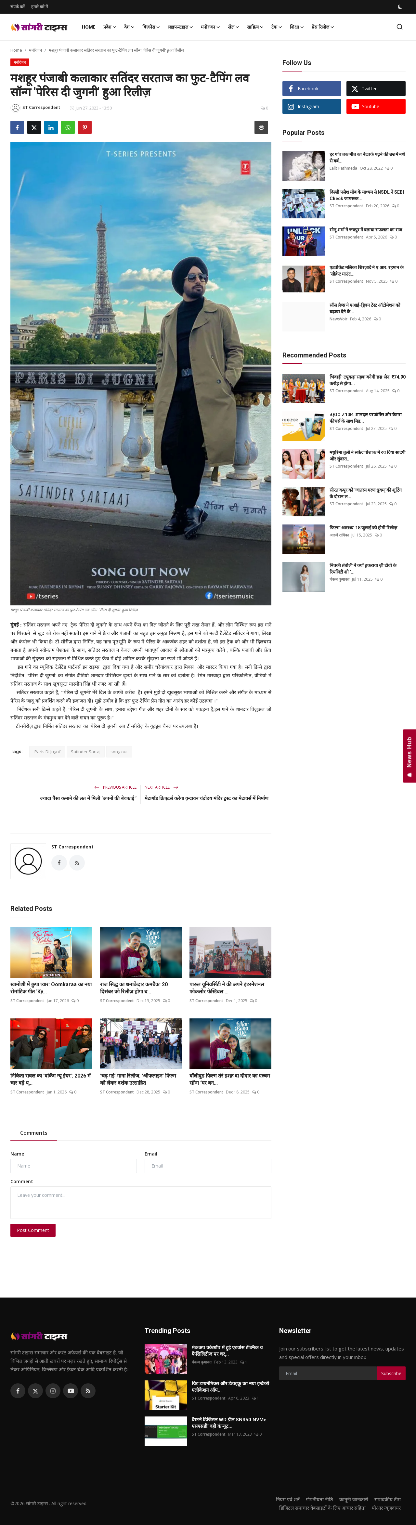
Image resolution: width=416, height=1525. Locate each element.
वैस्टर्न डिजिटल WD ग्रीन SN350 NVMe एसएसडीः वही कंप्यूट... (229, 1423)
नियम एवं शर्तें (288, 1499)
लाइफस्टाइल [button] (180, 27)
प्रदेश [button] (109, 27)
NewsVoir (338, 319)
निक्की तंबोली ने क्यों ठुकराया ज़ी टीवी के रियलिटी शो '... (363, 569)
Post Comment (33, 1230)
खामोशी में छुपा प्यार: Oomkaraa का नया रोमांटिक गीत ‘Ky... (51, 988)
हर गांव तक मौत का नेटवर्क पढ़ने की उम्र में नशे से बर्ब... (367, 157)
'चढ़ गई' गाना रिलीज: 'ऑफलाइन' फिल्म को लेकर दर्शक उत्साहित (138, 1079)
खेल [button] (233, 27)
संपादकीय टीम (387, 1499)
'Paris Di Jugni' (47, 752)
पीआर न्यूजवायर (386, 1508)
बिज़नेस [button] (151, 27)
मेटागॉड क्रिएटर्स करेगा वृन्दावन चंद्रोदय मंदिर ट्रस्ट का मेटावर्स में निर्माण (206, 798)
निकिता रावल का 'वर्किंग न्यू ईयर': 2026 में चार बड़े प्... (50, 1079)
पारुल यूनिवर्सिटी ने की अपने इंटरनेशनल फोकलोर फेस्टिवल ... (226, 988)
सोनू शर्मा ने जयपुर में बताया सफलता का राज (366, 229)
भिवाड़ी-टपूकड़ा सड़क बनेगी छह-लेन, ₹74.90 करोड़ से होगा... (368, 380)
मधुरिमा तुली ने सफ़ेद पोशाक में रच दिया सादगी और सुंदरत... (368, 455)
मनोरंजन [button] (210, 27)
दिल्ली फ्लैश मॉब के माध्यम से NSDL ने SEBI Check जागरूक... (367, 195)
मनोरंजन (35, 50)
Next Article (161, 787)
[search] (400, 27)
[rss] (88, 1390)
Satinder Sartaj (85, 752)
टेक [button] (276, 27)
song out (119, 752)
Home (89, 27)
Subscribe (391, 1373)
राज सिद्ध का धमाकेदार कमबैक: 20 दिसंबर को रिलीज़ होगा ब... (134, 988)
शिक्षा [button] (297, 27)
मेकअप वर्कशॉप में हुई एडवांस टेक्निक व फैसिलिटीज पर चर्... (227, 1351)
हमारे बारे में (39, 6)
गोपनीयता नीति (319, 1499)
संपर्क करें (17, 6)
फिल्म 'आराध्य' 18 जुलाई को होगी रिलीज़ (363, 527)
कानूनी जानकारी (353, 1499)
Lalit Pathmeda (343, 168)
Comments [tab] (33, 1132)
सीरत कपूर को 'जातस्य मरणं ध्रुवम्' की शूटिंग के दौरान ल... (366, 493)
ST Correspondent (72, 847)
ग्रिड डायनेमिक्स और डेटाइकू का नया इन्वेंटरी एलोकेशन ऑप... (230, 1387)
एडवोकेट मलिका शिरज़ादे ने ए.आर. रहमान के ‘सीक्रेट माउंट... (367, 271)
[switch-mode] (401, 7)
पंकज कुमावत (339, 579)
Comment (21, 1181)
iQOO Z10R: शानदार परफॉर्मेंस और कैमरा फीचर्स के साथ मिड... (366, 418)
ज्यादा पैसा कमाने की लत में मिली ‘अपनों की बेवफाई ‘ (88, 798)
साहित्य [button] (255, 27)
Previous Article (115, 787)
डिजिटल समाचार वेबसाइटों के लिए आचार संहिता (322, 1508)
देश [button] (129, 27)
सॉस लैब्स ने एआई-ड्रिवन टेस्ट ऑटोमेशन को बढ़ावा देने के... (365, 308)
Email (151, 1154)
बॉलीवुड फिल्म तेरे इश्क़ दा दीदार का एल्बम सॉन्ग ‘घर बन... (229, 1079)
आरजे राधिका (339, 535)
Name (17, 1154)
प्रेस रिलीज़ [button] (323, 27)
